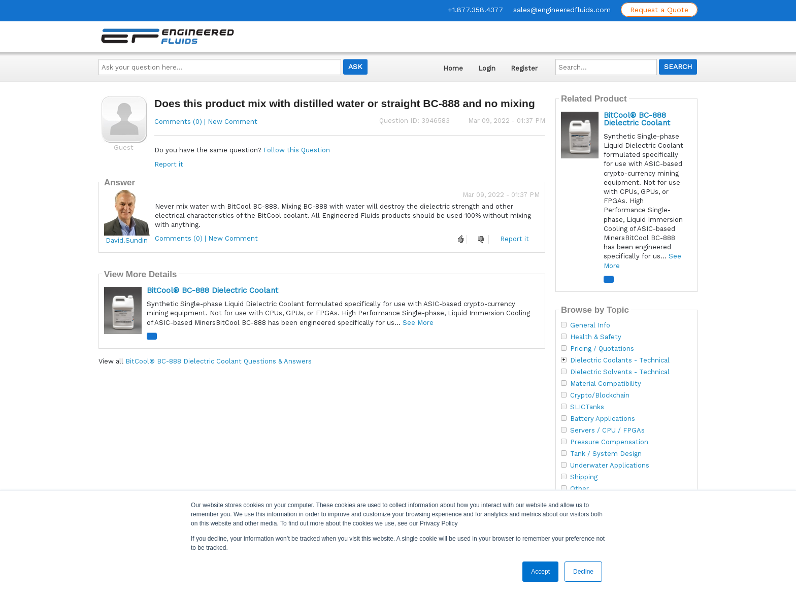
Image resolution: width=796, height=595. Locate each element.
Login (486, 68)
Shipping (584, 477)
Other (579, 488)
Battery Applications (602, 418)
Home (453, 68)
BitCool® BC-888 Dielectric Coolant (212, 290)
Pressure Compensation (609, 442)
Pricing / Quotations (602, 348)
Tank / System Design (606, 453)
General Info (590, 325)
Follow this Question (296, 150)
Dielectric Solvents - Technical (620, 372)
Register (524, 68)
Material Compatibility (605, 383)
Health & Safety (595, 337)
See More (418, 322)
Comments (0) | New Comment (205, 121)
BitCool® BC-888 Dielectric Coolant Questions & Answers (218, 361)
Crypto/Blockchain (599, 395)
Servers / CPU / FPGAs (607, 430)
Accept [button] (540, 571)
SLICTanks (587, 407)
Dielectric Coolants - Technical (620, 360)
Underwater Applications (609, 465)
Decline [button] (583, 571)
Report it (168, 164)
